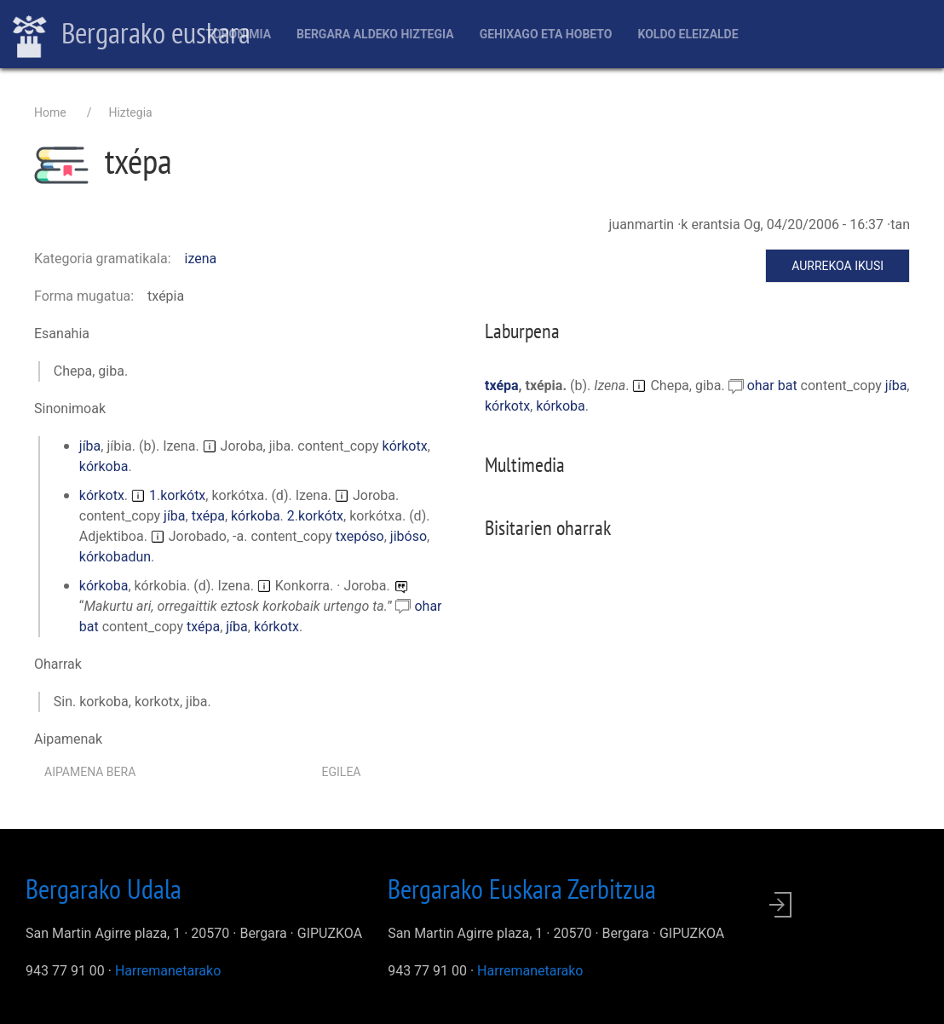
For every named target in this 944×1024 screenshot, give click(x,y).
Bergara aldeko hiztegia (375, 34)
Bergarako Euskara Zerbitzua (522, 888)
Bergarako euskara (131, 35)
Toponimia (238, 34)
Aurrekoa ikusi (837, 266)
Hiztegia (130, 112)
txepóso (360, 536)
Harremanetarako (168, 971)
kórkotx (405, 446)
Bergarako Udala (103, 888)
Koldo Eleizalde (687, 34)
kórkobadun (115, 557)
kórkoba (104, 466)
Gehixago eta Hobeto (546, 34)
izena (201, 258)
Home (50, 112)
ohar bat (774, 385)
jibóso (408, 536)
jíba (90, 446)
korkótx (182, 495)
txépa (208, 516)
